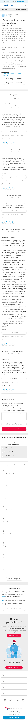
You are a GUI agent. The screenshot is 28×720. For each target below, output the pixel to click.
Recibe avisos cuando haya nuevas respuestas (12, 74)
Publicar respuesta (14, 429)
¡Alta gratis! (20, 1)
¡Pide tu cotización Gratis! (14, 608)
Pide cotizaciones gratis (14, 667)
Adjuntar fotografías (14, 424)
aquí (3, 596)
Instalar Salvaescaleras (10, 456)
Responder (14, 131)
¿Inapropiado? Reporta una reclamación (12, 135)
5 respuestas (5, 72)
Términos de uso (13, 711)
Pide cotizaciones (14, 717)
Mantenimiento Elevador (10, 452)
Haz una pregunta (21, 9)
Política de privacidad (14, 713)
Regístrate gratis (14, 635)
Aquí (3, 600)
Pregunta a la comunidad (14, 83)
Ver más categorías (14, 578)
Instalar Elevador (8, 448)
